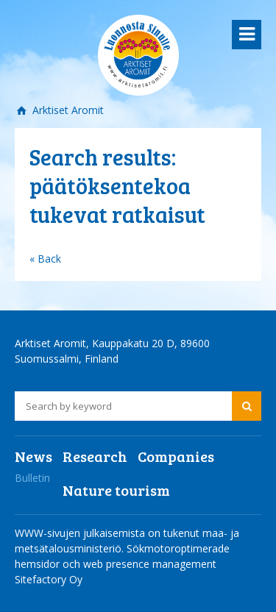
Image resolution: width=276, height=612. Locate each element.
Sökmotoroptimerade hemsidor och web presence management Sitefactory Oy (122, 563)
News (33, 456)
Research (95, 456)
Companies (176, 456)
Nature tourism (116, 490)
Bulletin (32, 478)
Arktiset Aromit (66, 110)
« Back (45, 259)
